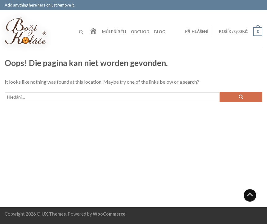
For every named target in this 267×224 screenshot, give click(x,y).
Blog (159, 31)
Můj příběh (114, 31)
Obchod (140, 31)
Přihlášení (196, 31)
